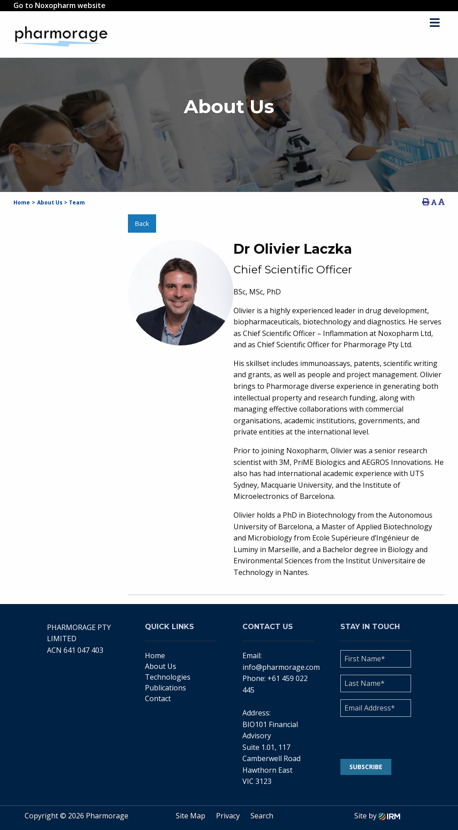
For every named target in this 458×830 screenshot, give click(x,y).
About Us (160, 666)
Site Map (190, 816)
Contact (158, 698)
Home (155, 655)
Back (142, 223)
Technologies (168, 677)
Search (261, 816)
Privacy (228, 816)
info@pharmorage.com (281, 667)
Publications (165, 688)
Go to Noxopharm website (59, 5)
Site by (377, 816)
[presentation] (394, 738)
